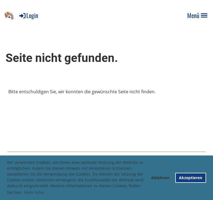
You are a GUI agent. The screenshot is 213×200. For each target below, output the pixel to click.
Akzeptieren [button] (190, 177)
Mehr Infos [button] (34, 192)
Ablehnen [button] (160, 177)
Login (28, 15)
